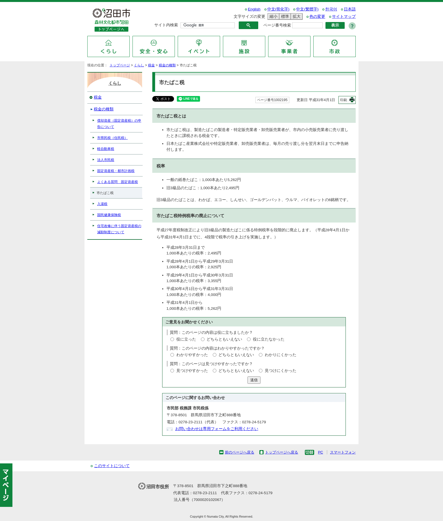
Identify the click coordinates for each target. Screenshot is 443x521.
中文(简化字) (278, 9)
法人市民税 (105, 160)
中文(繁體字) (307, 9)
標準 (284, 16)
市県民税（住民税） (112, 138)
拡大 (296, 16)
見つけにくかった (280, 371)
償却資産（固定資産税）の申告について (119, 124)
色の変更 (317, 16)
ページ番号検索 (277, 25)
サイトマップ (344, 16)
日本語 (350, 9)
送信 (254, 380)
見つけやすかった (192, 371)
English (254, 9)
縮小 (272, 16)
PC (320, 452)
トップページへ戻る (281, 452)
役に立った (186, 339)
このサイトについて (112, 466)
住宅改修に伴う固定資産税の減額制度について (119, 229)
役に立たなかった (269, 339)
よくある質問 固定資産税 (117, 182)
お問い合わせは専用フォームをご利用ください (216, 429)
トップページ (120, 65)
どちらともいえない (224, 339)
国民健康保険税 (109, 215)
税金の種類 (167, 65)
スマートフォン (343, 452)
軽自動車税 (105, 149)
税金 (151, 65)
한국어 (331, 9)
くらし (139, 65)
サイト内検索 (166, 25)
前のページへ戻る (239, 452)
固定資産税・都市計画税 (115, 171)
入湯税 (102, 204)
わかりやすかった (192, 355)
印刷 (343, 100)
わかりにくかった (280, 355)
